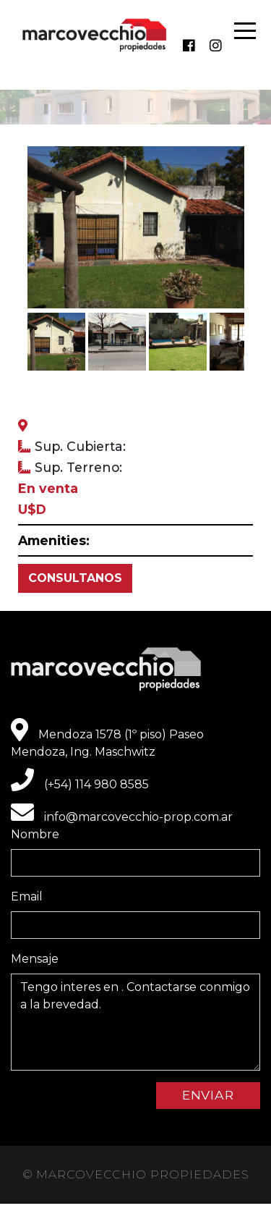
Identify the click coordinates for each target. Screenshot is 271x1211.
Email (27, 896)
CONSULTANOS (75, 578)
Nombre (35, 834)
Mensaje (35, 959)
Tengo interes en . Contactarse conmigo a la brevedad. (135, 1022)
